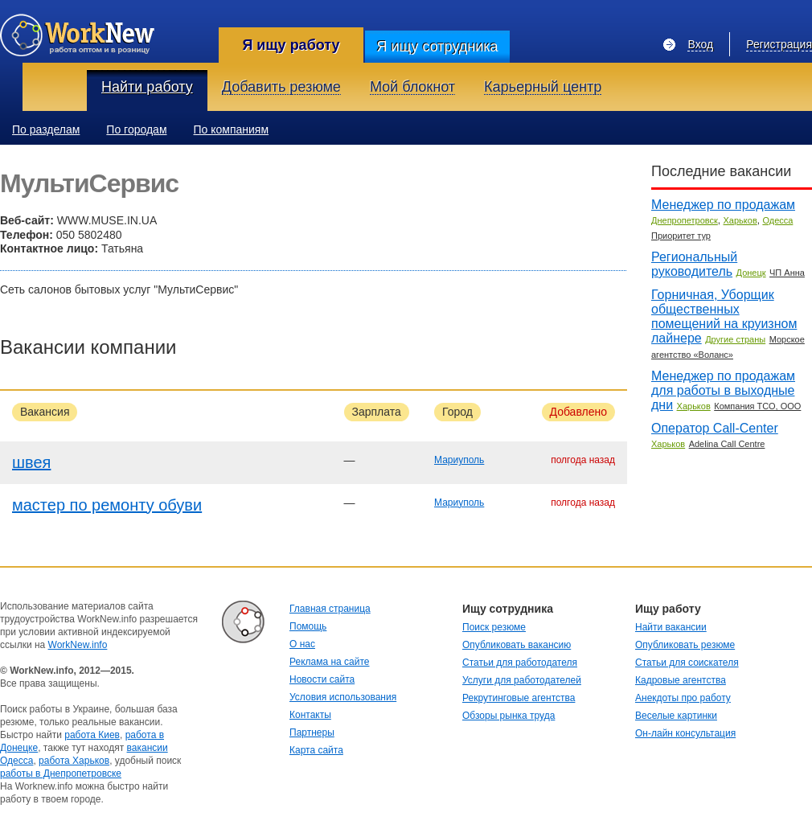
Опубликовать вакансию (516, 644)
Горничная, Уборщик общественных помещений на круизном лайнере (724, 316)
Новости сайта (322, 679)
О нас (302, 644)
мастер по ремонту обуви (107, 505)
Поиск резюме (494, 627)
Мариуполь (459, 460)
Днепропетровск (684, 220)
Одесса (777, 220)
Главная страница (330, 608)
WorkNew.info (78, 644)
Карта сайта (316, 750)
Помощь (307, 626)
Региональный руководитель (694, 264)
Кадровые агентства (680, 680)
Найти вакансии (671, 627)
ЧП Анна (787, 272)
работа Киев (92, 735)
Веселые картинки (676, 715)
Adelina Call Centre (727, 444)
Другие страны (735, 339)
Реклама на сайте (329, 661)
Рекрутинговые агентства (518, 698)
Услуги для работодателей (521, 680)
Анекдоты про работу (683, 698)
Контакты (310, 714)
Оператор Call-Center (714, 428)
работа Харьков (74, 760)
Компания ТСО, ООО (757, 406)
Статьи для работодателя (519, 662)
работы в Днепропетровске (60, 773)
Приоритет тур (681, 235)
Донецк (751, 272)
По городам (136, 129)
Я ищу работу (290, 45)
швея (31, 462)
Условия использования (342, 697)
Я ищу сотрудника (437, 47)
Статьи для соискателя (687, 662)
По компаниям (231, 129)
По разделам (46, 129)
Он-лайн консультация (685, 733)
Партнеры (311, 732)
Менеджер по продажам (723, 204)
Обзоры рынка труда (508, 715)
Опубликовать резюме (685, 644)
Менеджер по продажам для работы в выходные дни (723, 390)
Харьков (740, 220)
